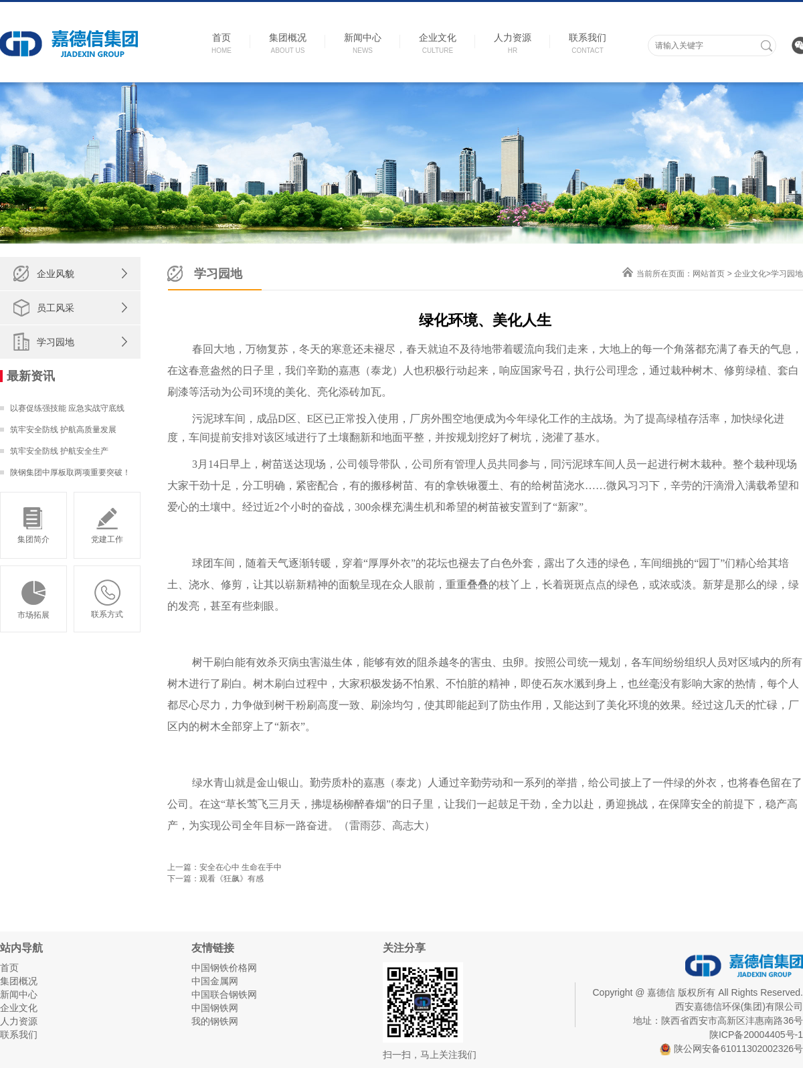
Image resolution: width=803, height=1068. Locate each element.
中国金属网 (214, 981)
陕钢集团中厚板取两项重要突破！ (70, 472)
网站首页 (709, 273)
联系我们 (18, 1034)
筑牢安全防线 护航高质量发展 (63, 429)
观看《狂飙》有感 (231, 878)
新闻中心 (18, 994)
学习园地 (55, 342)
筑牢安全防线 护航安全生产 (59, 451)
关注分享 (404, 948)
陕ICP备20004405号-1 (756, 1034)
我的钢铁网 (214, 1021)
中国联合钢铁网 (224, 994)
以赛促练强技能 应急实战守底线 (67, 408)
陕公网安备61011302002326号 (731, 1048)
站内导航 (21, 948)
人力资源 (18, 1021)
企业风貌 (55, 273)
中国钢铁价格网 (224, 967)
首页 (9, 967)
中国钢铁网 (214, 1007)
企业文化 (750, 273)
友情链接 (212, 948)
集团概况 (18, 981)
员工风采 (55, 307)
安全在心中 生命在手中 (240, 867)
